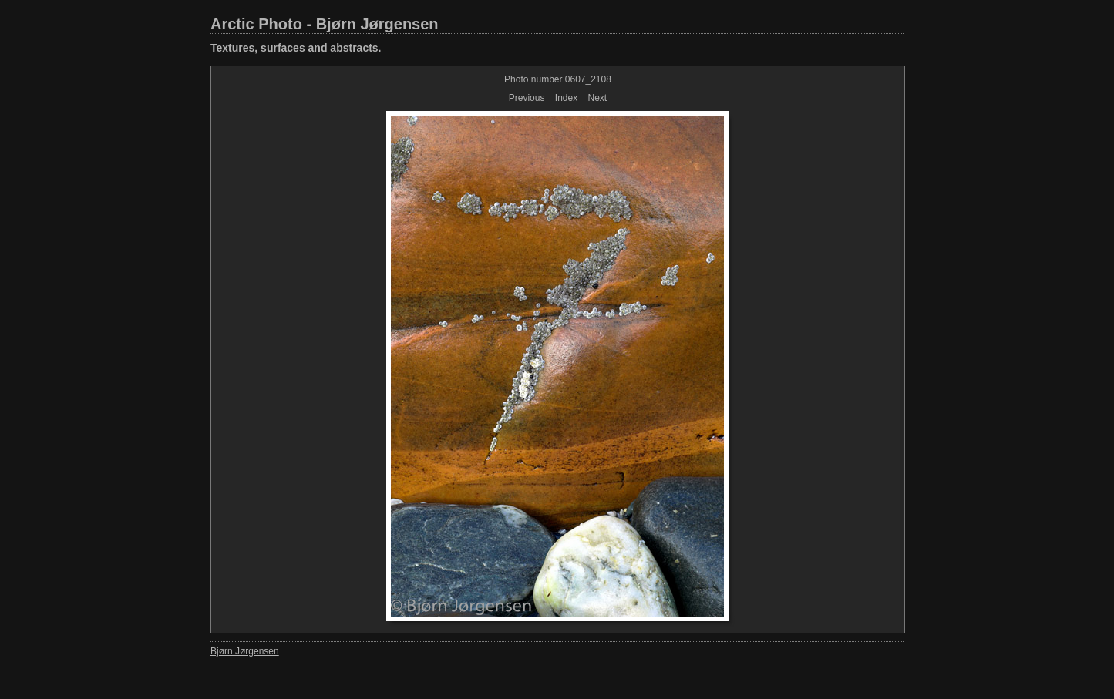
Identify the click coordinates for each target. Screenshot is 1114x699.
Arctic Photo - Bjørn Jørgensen (324, 23)
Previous (527, 97)
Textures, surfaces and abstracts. (296, 48)
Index (566, 97)
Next (597, 97)
